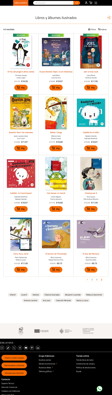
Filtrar (93, 29)
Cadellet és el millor (91, 132)
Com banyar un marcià (56, 193)
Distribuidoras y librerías (14, 365)
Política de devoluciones (85, 367)
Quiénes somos (45, 359)
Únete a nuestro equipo (14, 357)
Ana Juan (46, 300)
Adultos (36, 294)
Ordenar (103, 29)
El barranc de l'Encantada (56, 253)
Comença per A (91, 193)
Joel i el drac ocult (91, 71)
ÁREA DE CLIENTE (86, 2)
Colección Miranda (63, 300)
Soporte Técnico (7, 383)
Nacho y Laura (82, 300)
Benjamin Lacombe (73, 294)
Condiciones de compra (85, 363)
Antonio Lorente (30, 300)
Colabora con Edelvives (10, 391)
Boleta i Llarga (56, 132)
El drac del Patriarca (91, 253)
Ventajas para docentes (14, 373)
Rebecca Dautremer (94, 294)
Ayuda (78, 371)
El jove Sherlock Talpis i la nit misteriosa (56, 71)
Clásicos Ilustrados (52, 294)
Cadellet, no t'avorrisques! (21, 193)
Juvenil (24, 294)
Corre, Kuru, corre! (20, 253)
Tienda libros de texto (84, 359)
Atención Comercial (9, 387)
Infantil (13, 294)
